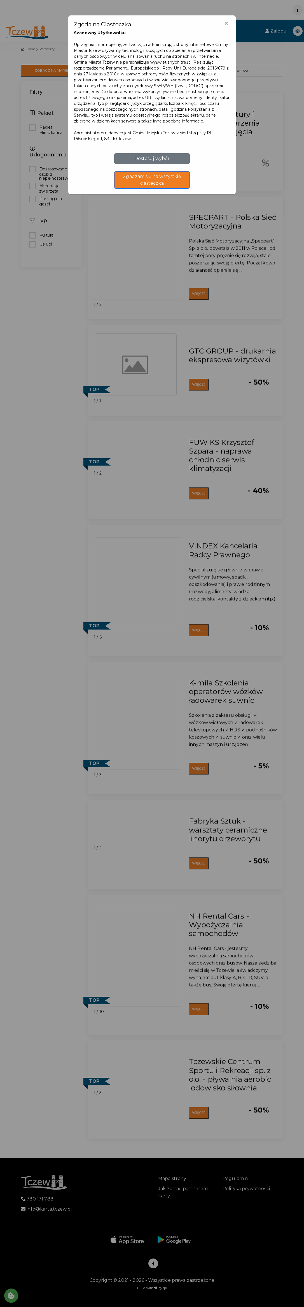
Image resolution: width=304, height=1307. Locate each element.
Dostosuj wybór (152, 158)
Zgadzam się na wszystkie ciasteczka (152, 180)
